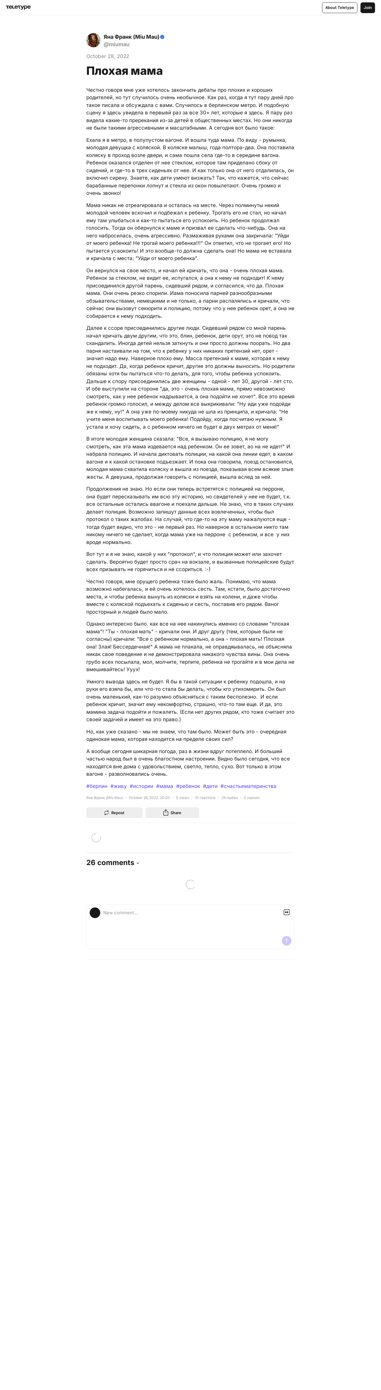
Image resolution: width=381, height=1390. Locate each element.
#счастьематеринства (249, 786)
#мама (164, 786)
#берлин (96, 786)
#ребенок (188, 786)
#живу (118, 786)
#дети (210, 786)
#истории (141, 786)
